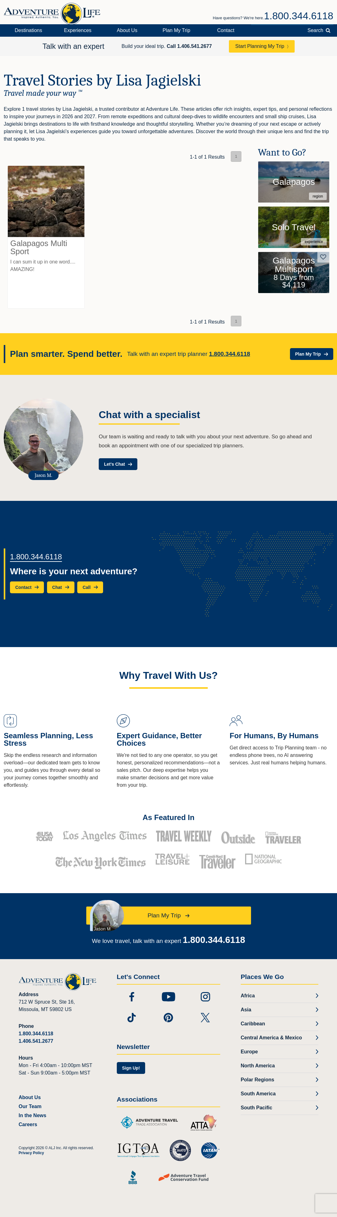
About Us (127, 30)
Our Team (30, 1106)
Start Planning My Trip (259, 46)
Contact (225, 30)
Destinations (28, 30)
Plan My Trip (176, 30)
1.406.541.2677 (36, 1041)
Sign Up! (131, 1067)
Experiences (78, 30)
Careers (28, 1124)
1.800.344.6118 (298, 15)
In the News (32, 1115)
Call (189, 46)
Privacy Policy (31, 1153)
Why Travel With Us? (168, 675)
